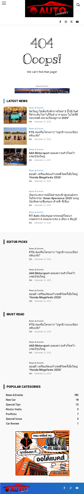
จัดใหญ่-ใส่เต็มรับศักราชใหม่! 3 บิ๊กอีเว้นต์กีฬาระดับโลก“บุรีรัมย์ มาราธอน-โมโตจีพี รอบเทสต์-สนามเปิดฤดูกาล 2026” (53, 115)
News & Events (36, 108)
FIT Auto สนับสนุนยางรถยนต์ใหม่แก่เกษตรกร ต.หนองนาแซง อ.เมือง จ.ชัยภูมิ (53, 217)
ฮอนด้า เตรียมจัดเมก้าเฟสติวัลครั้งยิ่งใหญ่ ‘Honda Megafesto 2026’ (53, 175)
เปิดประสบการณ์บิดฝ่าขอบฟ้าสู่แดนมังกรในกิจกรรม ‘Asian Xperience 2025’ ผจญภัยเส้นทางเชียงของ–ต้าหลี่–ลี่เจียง (54, 198)
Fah (30, 121)
